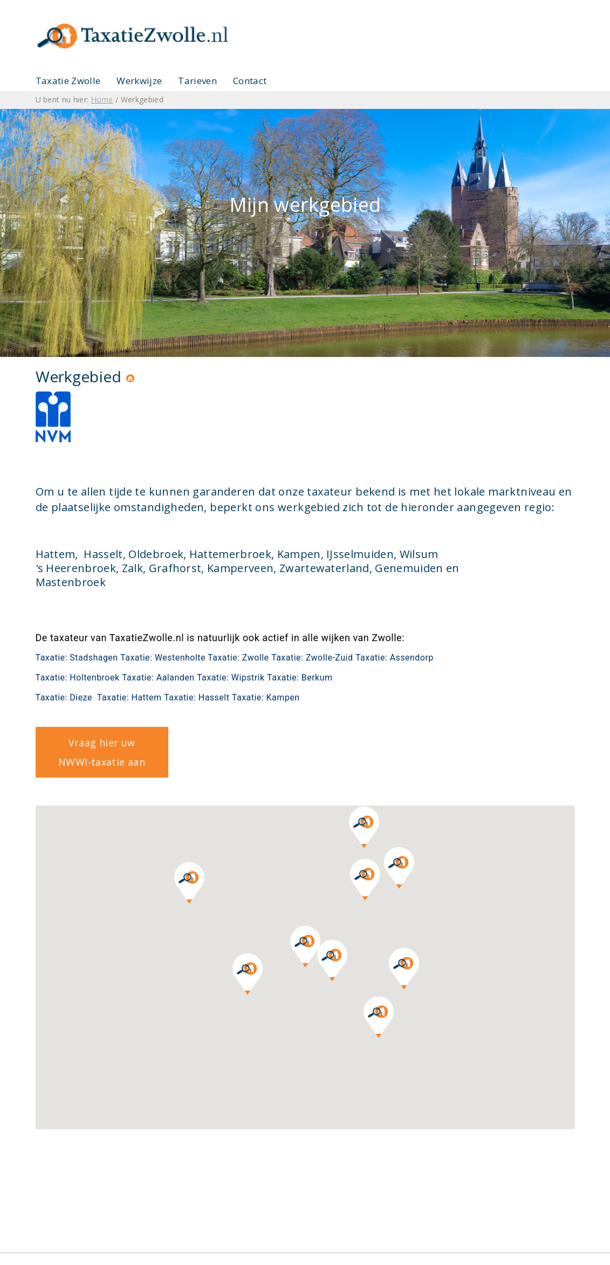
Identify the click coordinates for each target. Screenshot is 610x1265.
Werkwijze (139, 80)
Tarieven (197, 80)
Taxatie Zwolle (68, 80)
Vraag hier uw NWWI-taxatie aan (101, 752)
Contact (249, 80)
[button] (332, 960)
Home (102, 99)
